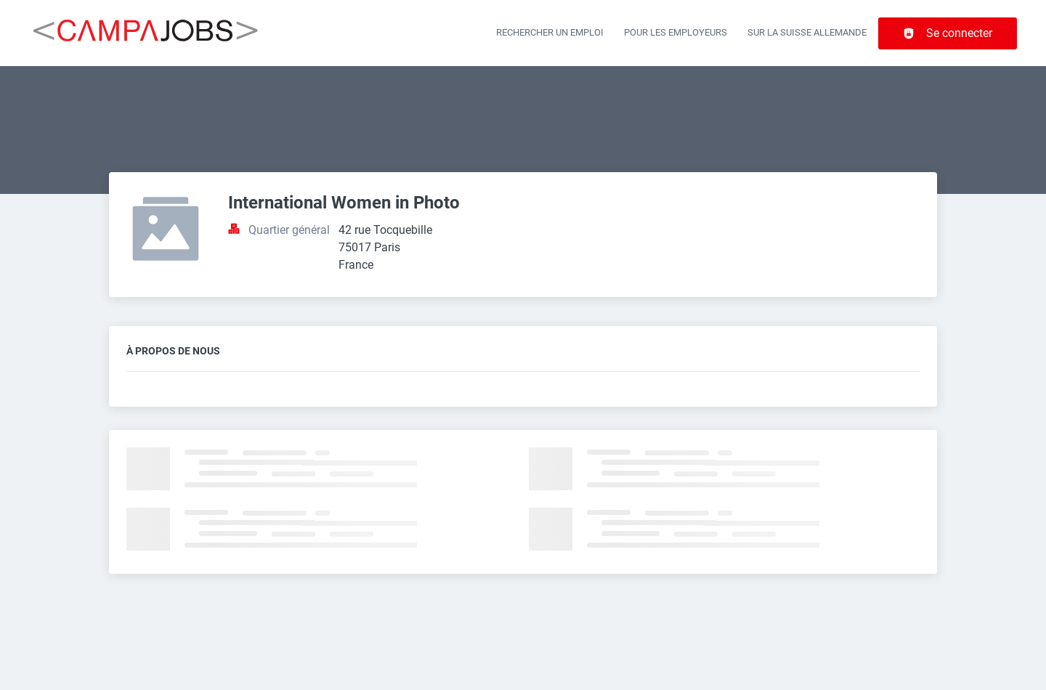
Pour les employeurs (675, 32)
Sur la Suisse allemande (807, 32)
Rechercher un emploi (550, 32)
